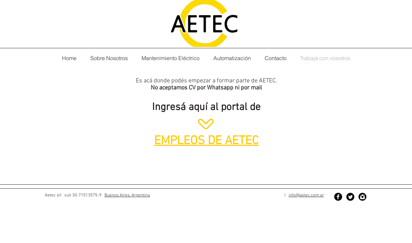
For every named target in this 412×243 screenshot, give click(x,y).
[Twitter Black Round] (350, 197)
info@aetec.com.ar (306, 195)
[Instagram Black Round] (362, 197)
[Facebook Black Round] (338, 197)
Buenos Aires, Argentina (127, 195)
